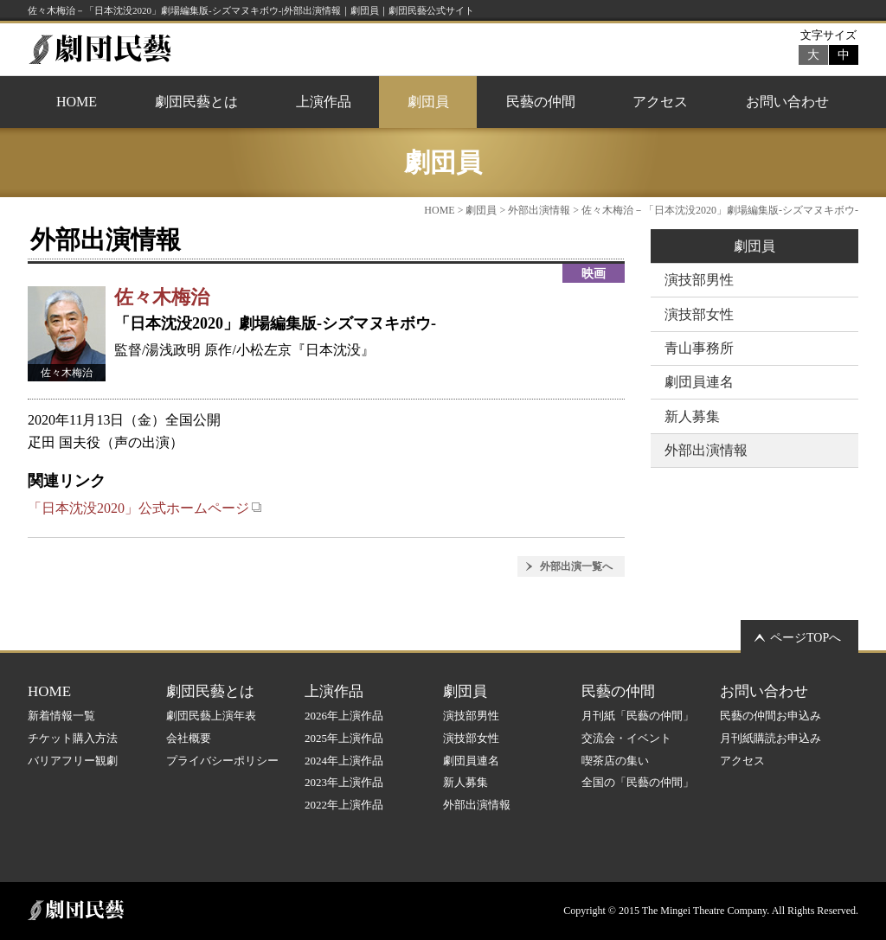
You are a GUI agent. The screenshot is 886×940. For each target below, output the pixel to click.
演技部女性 (699, 314)
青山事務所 (699, 348)
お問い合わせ (787, 101)
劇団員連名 (699, 381)
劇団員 (428, 101)
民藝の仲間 (540, 101)
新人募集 (692, 416)
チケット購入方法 (73, 738)
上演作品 (323, 101)
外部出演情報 (539, 210)
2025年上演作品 (344, 738)
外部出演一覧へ (576, 566)
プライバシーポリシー (222, 760)
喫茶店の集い (615, 760)
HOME (76, 101)
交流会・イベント (626, 738)
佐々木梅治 (161, 297)
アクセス (660, 101)
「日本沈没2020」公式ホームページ (145, 508)
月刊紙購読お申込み (770, 738)
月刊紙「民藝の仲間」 (637, 715)
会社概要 (188, 738)
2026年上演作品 (344, 715)
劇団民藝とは (196, 101)
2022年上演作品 (344, 804)
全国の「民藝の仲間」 (637, 782)
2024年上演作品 (344, 760)
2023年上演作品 (344, 782)
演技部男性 (699, 279)
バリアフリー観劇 (73, 760)
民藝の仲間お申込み (770, 715)
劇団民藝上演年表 (211, 715)
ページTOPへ (805, 637)
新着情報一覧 (61, 715)
